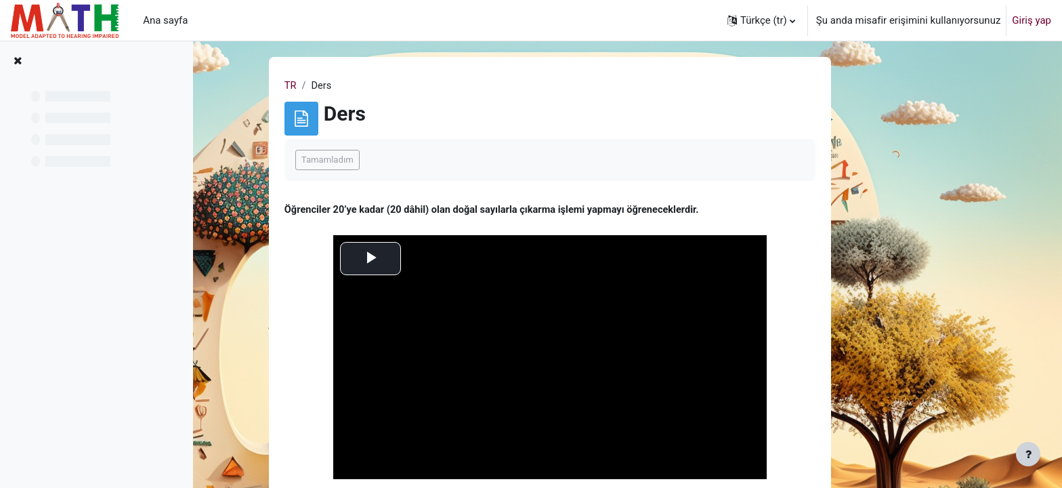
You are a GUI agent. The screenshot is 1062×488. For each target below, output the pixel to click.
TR (358, 86)
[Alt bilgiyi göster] (1028, 454)
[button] (761, 20)
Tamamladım (394, 160)
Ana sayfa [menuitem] (165, 20)
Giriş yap (1031, 20)
